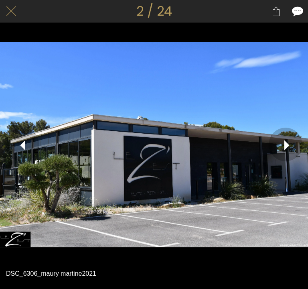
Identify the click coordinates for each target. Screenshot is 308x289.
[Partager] (276, 11)
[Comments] (296, 11)
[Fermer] (11, 11)
